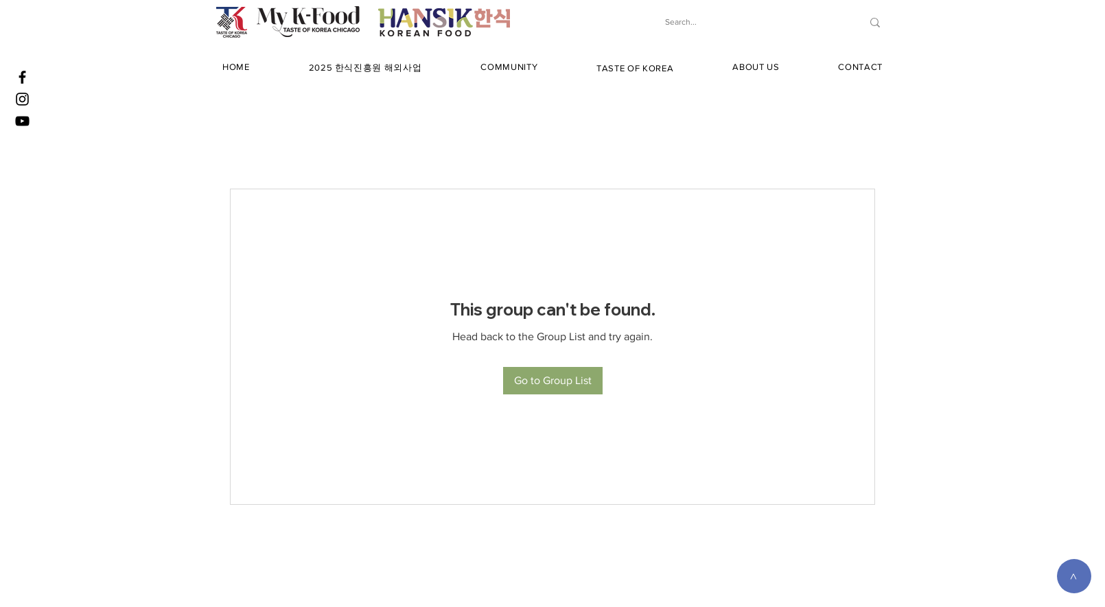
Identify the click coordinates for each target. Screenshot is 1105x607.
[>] (1074, 576)
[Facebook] (22, 77)
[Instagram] (22, 99)
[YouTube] (22, 121)
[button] (365, 68)
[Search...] (749, 22)
